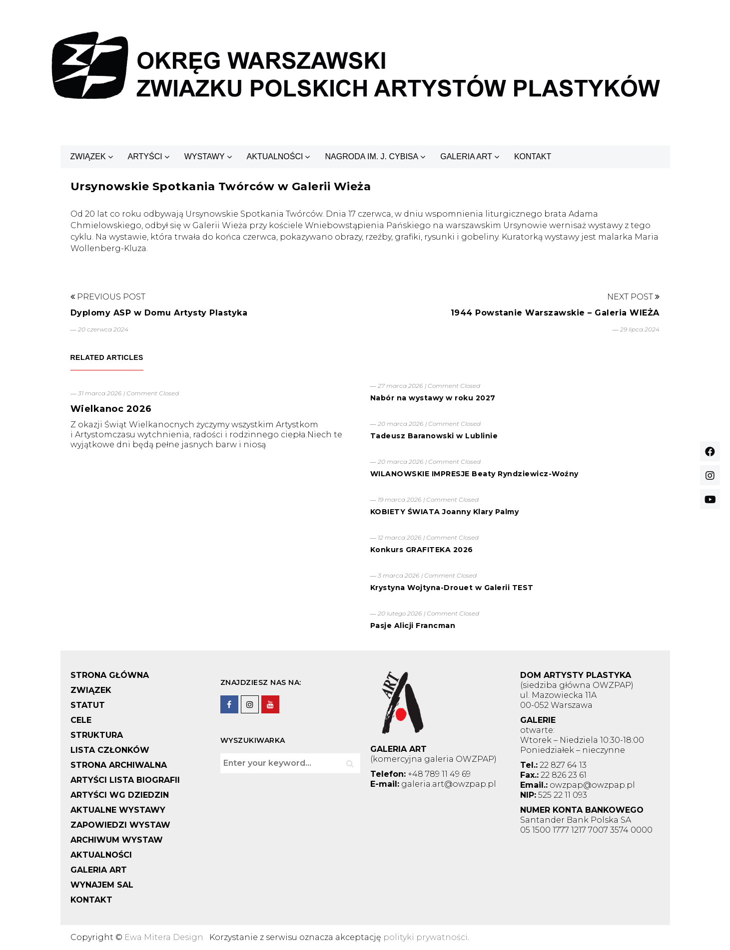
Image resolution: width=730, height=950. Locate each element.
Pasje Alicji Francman (413, 625)
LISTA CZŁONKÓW (109, 750)
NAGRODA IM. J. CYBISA (371, 156)
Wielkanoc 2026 (111, 408)
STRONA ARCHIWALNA (118, 765)
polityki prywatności (425, 937)
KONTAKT (532, 156)
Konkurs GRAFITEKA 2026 (421, 549)
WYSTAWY (204, 156)
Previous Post (107, 297)
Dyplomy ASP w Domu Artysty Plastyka (159, 312)
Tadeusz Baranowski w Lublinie (434, 435)
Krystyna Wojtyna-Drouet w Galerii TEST (452, 587)
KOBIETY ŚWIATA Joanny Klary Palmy (444, 511)
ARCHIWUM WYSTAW (116, 840)
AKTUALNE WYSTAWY (117, 810)
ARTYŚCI (145, 156)
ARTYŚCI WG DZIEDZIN (119, 795)
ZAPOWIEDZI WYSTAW (120, 825)
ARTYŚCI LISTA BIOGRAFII (125, 780)
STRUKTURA (96, 735)
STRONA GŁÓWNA (109, 675)
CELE (80, 720)
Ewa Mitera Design (163, 937)
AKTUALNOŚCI (275, 156)
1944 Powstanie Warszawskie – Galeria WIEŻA (555, 312)
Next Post (633, 297)
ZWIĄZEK (88, 156)
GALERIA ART (466, 156)
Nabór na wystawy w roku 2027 (433, 397)
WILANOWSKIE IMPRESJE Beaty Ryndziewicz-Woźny (474, 473)
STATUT (87, 705)
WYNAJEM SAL (101, 885)
